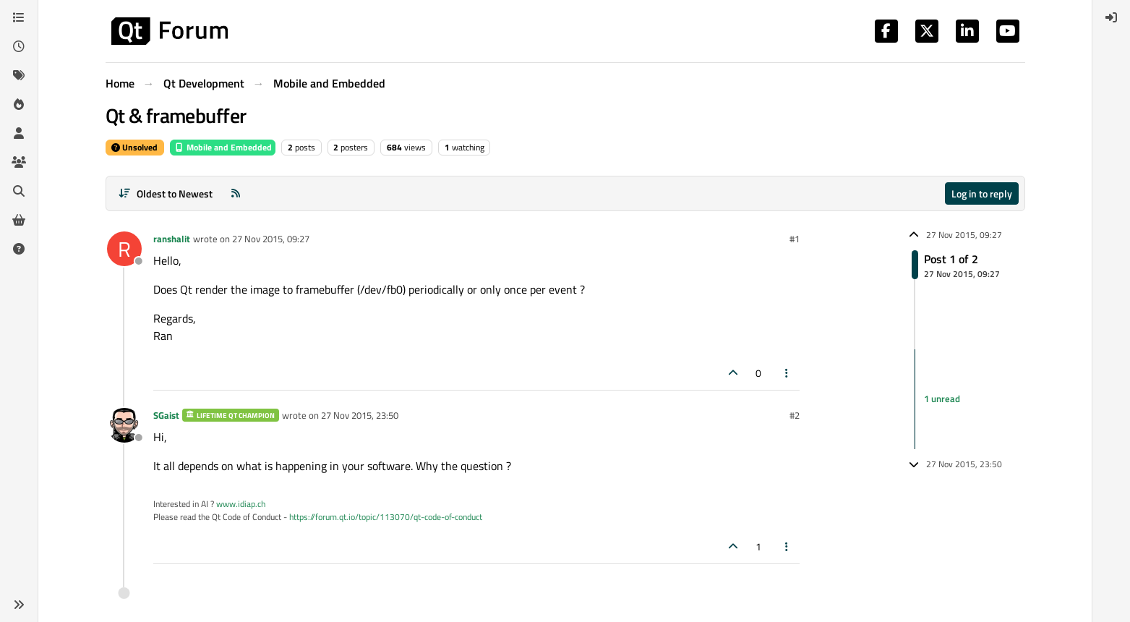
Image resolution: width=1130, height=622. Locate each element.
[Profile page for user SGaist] (124, 425)
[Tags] (19, 75)
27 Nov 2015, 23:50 (359, 415)
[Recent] (19, 46)
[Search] (19, 191)
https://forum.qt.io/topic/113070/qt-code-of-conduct (385, 517)
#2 (794, 415)
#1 (794, 238)
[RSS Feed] (236, 193)
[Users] (19, 133)
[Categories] (19, 17)
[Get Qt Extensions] (19, 219)
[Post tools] (787, 373)
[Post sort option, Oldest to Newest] (166, 193)
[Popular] (19, 104)
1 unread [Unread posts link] (942, 398)
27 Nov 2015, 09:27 (270, 238)
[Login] (1111, 17)
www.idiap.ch (240, 504)
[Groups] (19, 162)
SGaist (166, 415)
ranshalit (171, 238)
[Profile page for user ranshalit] (124, 248)
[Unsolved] (19, 248)
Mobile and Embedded (223, 147)
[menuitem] (1111, 17)
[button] (19, 604)
